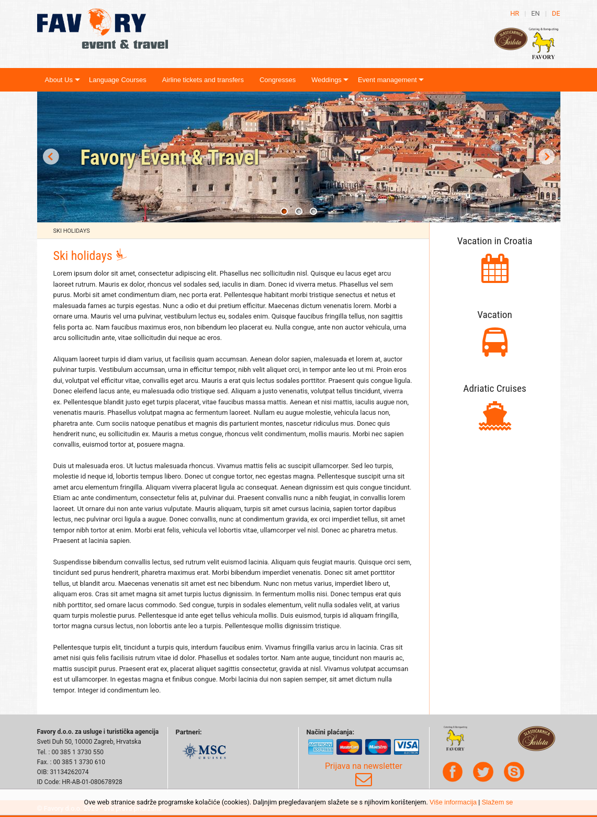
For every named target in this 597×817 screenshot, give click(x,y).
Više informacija (453, 802)
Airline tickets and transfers (203, 80)
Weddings (326, 80)
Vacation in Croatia (495, 241)
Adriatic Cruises (494, 388)
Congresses (278, 80)
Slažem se (497, 802)
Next (546, 157)
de (556, 13)
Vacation (494, 315)
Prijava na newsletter (363, 775)
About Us (59, 80)
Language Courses (118, 80)
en (535, 13)
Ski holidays (71, 231)
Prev (50, 157)
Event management (387, 80)
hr (514, 13)
